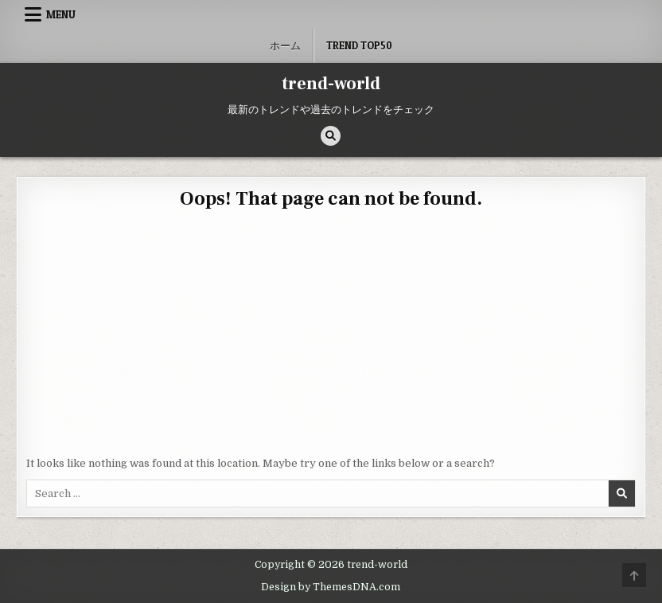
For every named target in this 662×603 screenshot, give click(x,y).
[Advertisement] (331, 336)
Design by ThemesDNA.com (330, 587)
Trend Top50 (359, 45)
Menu (61, 14)
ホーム (285, 45)
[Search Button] (331, 136)
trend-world (331, 83)
